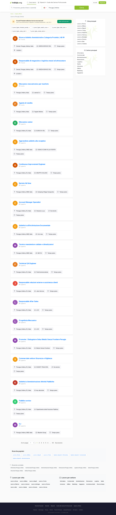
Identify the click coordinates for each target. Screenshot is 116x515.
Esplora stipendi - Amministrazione (22, 472)
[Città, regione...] (61, 8)
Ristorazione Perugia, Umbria (65, 482)
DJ (20, 437)
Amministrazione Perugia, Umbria (49, 482)
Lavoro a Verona (43, 501)
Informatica (80, 53)
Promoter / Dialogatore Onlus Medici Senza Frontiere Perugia (42, 350)
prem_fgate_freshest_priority (21, 27)
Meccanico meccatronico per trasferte (34, 86)
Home (12, 13)
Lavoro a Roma (81, 24)
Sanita (79, 64)
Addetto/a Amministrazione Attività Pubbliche (37, 394)
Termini (51, 509)
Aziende (47, 505)
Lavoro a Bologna (82, 37)
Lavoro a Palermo (82, 32)
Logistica (79, 62)
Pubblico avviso (25, 414)
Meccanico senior (26, 125)
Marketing (80, 70)
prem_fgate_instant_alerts (38, 31)
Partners (35, 509)
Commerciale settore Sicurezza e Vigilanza (36, 370)
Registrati (102, 2)
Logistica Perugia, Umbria (80, 482)
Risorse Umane (100, 498)
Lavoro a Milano (81, 26)
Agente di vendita (26, 105)
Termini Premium (58, 509)
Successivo (58, 457)
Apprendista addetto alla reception (32, 145)
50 (53, 457)
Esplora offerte (18, 13)
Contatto (81, 509)
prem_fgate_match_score (41, 27)
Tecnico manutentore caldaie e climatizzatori (36, 252)
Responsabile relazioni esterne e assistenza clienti (38, 291)
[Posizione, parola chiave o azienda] (26, 8)
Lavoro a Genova (82, 35)
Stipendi (41, 2)
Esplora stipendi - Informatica (67, 469)
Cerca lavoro (31, 2)
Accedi (95, 2)
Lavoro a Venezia (33, 501)
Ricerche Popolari (39, 505)
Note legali (41, 509)
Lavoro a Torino (81, 30)
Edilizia (79, 68)
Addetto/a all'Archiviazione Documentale (35, 232)
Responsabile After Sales (29, 311)
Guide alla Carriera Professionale (55, 2)
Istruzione (80, 66)
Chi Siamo (75, 509)
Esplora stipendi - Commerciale (86, 469)
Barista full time (25, 188)
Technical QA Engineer (28, 271)
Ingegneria (80, 73)
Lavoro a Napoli (81, 28)
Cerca (81, 8)
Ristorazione (80, 59)
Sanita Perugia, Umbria (93, 482)
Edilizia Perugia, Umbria (30, 485)
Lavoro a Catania (82, 43)
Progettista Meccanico (28, 331)
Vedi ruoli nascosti (64, 21)
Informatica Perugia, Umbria (17, 482)
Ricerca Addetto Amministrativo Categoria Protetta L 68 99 (42, 38)
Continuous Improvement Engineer (32, 169)
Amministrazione (82, 57)
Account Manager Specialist (30, 208)
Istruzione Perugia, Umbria (17, 485)
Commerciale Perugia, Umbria (32, 482)
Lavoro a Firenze (81, 39)
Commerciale (81, 55)
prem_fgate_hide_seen (59, 27)
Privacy (46, 509)
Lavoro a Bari (80, 41)
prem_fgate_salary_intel (19, 31)
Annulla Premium (67, 509)
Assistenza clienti (90, 498)
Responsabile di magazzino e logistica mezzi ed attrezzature (42, 62)
